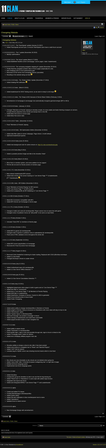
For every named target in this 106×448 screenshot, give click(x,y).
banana (17, 444)
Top (103, 413)
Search (102, 27)
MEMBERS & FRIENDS (52, 18)
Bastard (21, 444)
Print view (102, 24)
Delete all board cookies (79, 437)
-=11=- (6, 42)
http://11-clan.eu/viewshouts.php (47, 144)
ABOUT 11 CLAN (19, 18)
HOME (3, 18)
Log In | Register (81, 2)
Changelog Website (9, 33)
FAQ (96, 27)
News (17, 24)
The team (69, 437)
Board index (7, 24)
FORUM (9, 18)
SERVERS (30, 18)
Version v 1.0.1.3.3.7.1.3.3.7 (99, 444)
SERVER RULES (66, 18)
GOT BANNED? (78, 18)
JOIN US (87, 18)
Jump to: (34, 425)
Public (13, 24)
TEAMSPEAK (39, 18)
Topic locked (6, 36)
